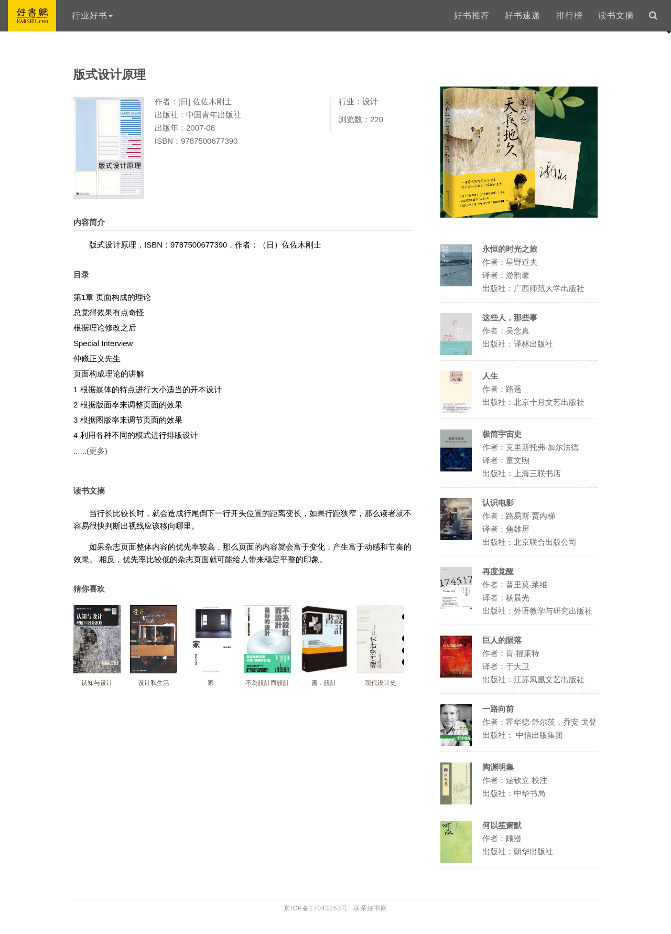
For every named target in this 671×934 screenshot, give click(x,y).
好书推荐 (472, 15)
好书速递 (522, 15)
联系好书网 (370, 908)
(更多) (96, 450)
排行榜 (569, 15)
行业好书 (92, 15)
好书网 (32, 15)
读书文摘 (616, 15)
